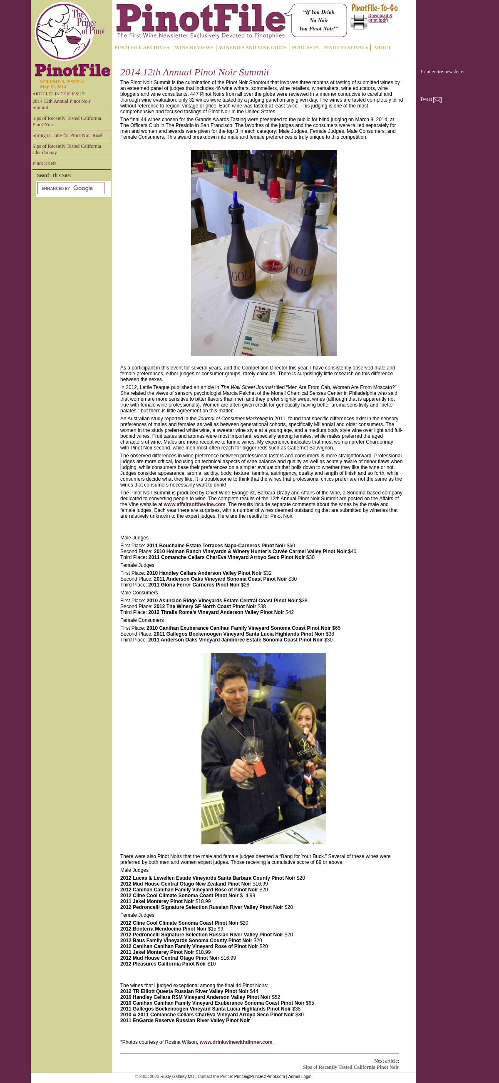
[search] (70, 188)
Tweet (426, 99)
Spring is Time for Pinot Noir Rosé (67, 135)
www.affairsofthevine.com (195, 504)
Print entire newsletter (443, 72)
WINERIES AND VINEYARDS (253, 47)
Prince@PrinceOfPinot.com (259, 1076)
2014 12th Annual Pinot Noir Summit (61, 104)
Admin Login (300, 1076)
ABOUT (382, 47)
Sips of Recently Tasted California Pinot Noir (66, 121)
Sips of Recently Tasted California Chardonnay (66, 149)
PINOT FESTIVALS (346, 47)
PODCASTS (305, 47)
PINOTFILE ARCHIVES (141, 47)
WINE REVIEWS (194, 47)
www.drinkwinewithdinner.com (236, 1042)
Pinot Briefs (44, 163)
